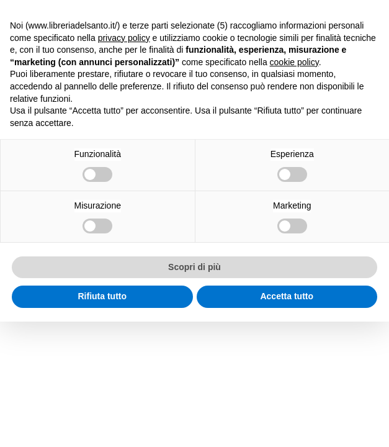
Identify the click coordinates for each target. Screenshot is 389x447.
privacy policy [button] (124, 38)
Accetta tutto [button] (286, 296)
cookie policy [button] (294, 62)
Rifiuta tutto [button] (102, 296)
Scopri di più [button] (194, 267)
